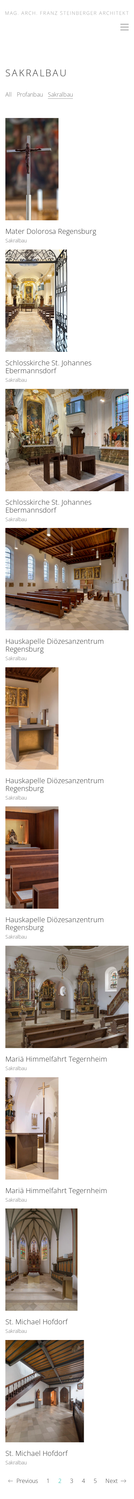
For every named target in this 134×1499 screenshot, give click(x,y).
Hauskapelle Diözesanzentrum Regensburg (54, 646)
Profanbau (30, 94)
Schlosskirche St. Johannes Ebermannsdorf (48, 367)
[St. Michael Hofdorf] (67, 1260)
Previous (23, 1481)
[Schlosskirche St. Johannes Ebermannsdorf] (67, 301)
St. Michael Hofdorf (36, 1322)
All (8, 94)
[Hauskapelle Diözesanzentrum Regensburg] (67, 580)
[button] (124, 27)
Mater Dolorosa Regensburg (50, 231)
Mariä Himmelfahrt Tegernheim (56, 1060)
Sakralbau (60, 94)
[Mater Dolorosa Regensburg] (67, 169)
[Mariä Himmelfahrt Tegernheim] (67, 997)
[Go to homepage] (67, 12)
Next (115, 1481)
